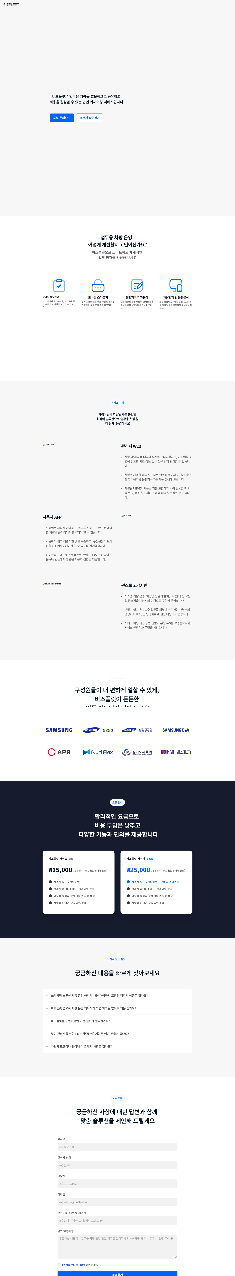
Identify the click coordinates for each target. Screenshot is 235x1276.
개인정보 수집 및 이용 (72, 1249)
